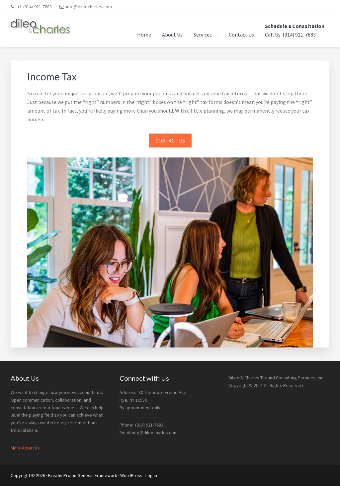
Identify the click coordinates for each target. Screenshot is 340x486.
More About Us (25, 448)
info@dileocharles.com (89, 7)
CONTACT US (170, 140)
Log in (151, 475)
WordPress (131, 475)
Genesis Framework (97, 475)
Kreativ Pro (59, 475)
